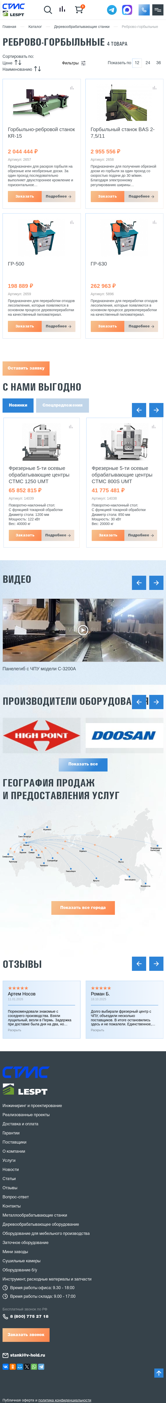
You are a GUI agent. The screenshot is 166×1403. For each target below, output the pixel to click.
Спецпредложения (62, 405)
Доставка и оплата (20, 1124)
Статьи (9, 1179)
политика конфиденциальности (64, 1400)
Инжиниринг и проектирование (32, 1106)
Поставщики (14, 1142)
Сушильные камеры (21, 1261)
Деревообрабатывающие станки (82, 27)
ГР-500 (16, 264)
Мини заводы (15, 1252)
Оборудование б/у (20, 1270)
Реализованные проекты (26, 1115)
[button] (144, 9)
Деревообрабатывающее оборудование (41, 1224)
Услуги (9, 1161)
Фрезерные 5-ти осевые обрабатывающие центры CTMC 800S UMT (122, 474)
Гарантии (11, 1133)
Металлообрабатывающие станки (35, 1215)
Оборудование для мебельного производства (46, 1234)
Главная (9, 27)
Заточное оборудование (26, 1243)
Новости (11, 1170)
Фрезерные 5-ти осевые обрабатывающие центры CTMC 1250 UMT (39, 474)
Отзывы (22, 964)
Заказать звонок (26, 1335)
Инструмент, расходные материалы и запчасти (47, 1279)
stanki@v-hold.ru (27, 1355)
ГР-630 (99, 264)
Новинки (18, 405)
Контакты (12, 1206)
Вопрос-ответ (16, 1197)
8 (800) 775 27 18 (29, 1317)
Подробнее (56, 196)
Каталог (35, 27)
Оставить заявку (26, 368)
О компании (14, 1151)
